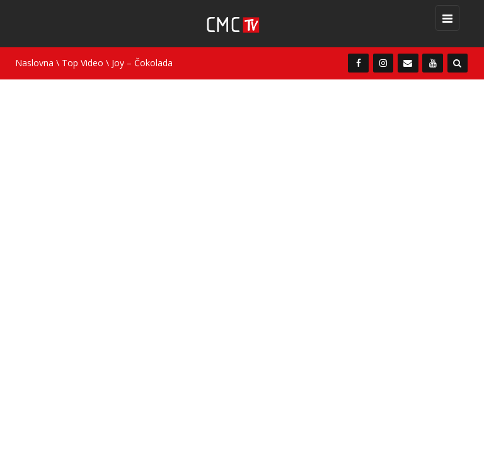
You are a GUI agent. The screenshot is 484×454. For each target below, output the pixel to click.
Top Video (82, 63)
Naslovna (34, 63)
